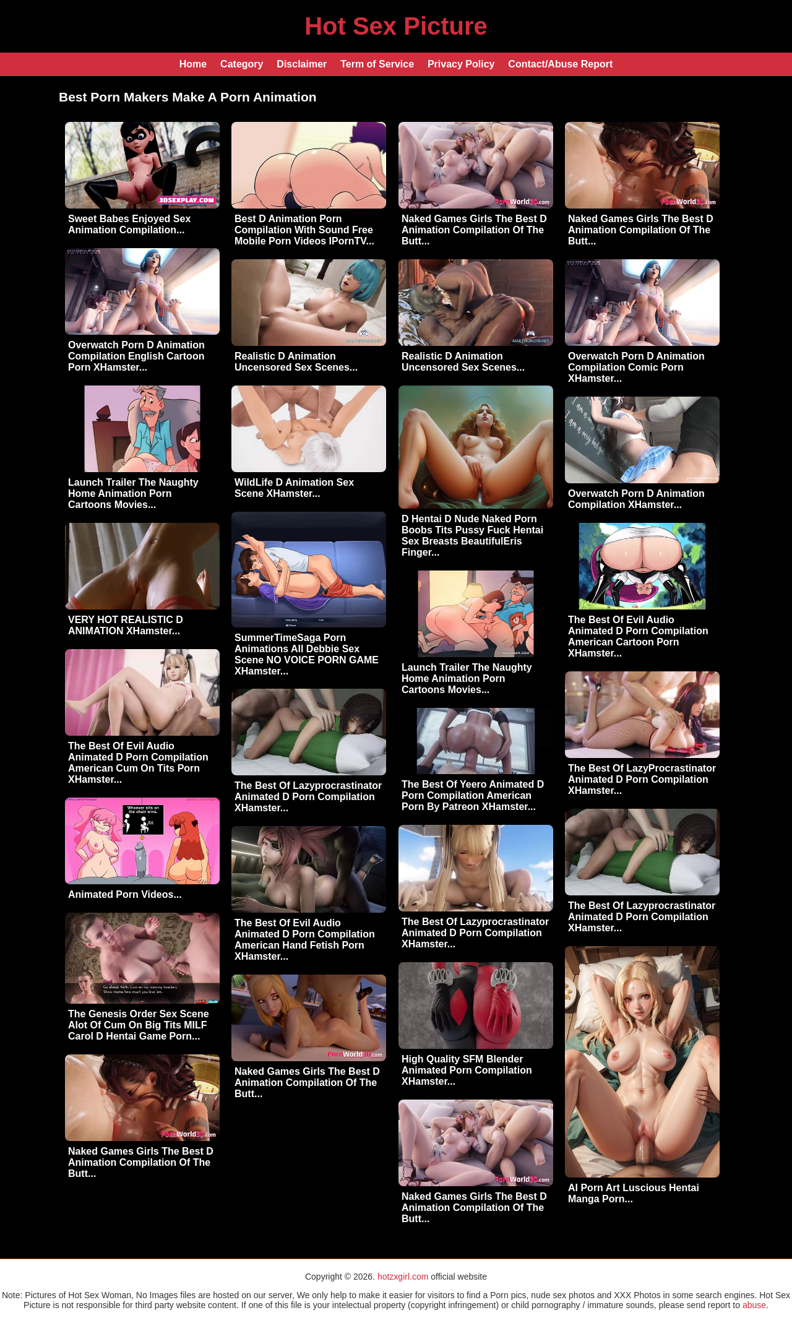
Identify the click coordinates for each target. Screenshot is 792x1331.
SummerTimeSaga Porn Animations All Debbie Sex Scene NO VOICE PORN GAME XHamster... (307, 654)
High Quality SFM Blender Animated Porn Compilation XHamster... (467, 1070)
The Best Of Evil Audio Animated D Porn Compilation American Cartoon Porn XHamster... (638, 636)
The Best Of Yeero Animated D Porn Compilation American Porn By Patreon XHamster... (473, 795)
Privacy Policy (461, 64)
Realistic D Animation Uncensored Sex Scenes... (296, 362)
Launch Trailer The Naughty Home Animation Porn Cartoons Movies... (133, 493)
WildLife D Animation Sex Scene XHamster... (294, 488)
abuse (754, 1305)
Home (193, 64)
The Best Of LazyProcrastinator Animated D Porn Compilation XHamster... (642, 779)
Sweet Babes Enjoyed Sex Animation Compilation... (129, 224)
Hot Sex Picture (396, 26)
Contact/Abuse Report (560, 64)
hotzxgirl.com (402, 1276)
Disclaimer (302, 64)
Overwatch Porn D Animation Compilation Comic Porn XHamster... (636, 367)
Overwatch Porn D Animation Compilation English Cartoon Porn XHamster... (136, 356)
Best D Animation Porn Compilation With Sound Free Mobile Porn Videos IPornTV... (304, 229)
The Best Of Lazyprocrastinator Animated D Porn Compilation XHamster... (308, 796)
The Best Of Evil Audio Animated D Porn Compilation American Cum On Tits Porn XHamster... (138, 763)
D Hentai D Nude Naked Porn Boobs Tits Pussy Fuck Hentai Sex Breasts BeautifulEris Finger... (472, 536)
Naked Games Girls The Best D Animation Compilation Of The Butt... (474, 229)
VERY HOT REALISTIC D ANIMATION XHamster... (125, 625)
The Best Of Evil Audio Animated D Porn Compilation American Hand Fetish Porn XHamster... (305, 940)
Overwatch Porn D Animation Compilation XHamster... (636, 499)
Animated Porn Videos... (125, 894)
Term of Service (377, 64)
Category (241, 64)
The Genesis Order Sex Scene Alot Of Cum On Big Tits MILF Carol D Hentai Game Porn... (138, 1025)
